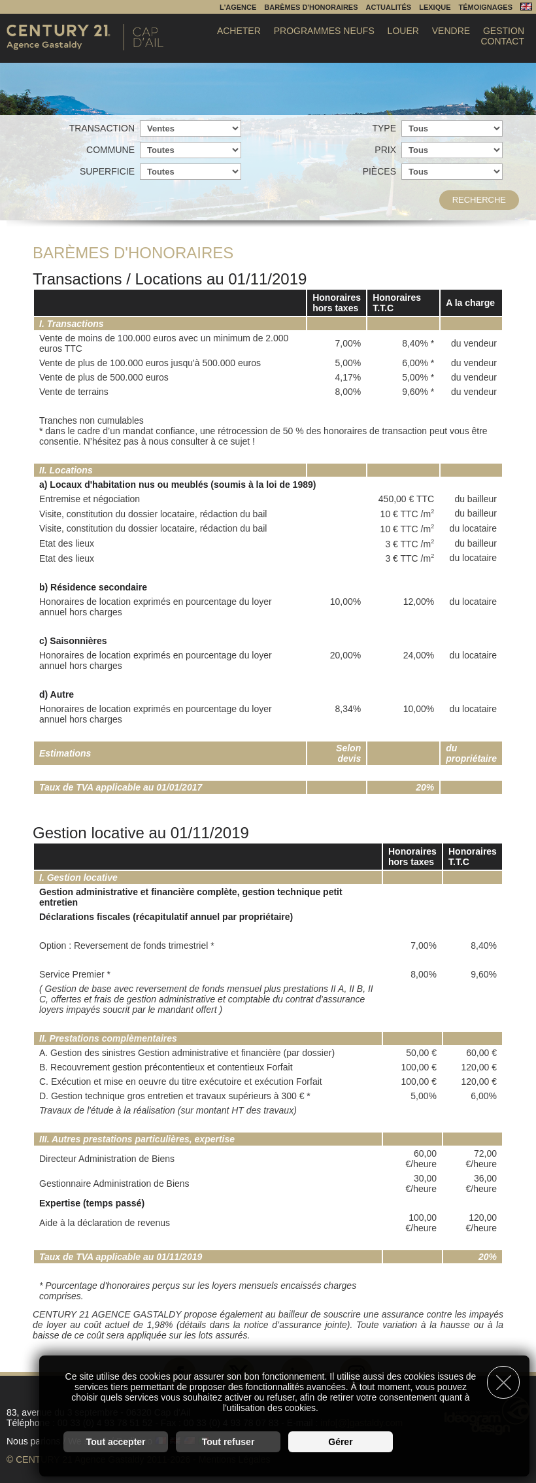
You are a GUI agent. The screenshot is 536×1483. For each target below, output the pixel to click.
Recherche (479, 200)
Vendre (451, 31)
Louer (403, 31)
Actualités (389, 7)
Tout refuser (228, 1441)
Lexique (434, 7)
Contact (502, 41)
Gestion (503, 31)
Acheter (239, 31)
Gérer (340, 1441)
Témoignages (485, 7)
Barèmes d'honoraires (311, 7)
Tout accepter (116, 1441)
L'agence (238, 7)
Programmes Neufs (324, 31)
